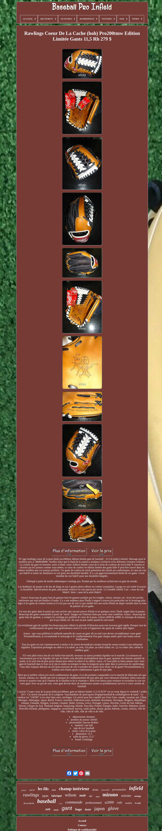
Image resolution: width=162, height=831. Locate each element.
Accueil (82, 821)
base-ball (105, 790)
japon (99, 808)
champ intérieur (74, 788)
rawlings (31, 794)
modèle (128, 803)
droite (95, 789)
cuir (119, 802)
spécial (32, 790)
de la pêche (28, 803)
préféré (23, 790)
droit (97, 797)
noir (82, 795)
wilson (70, 795)
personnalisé (119, 789)
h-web (138, 803)
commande (73, 802)
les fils (43, 789)
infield (136, 788)
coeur (56, 810)
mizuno (110, 794)
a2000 (109, 802)
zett (47, 809)
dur (90, 796)
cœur (60, 803)
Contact (82, 825)
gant (67, 808)
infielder (126, 795)
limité (88, 809)
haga (78, 809)
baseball (46, 801)
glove (113, 808)
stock (54, 790)
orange (137, 796)
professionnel (94, 802)
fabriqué (56, 795)
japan (45, 795)
